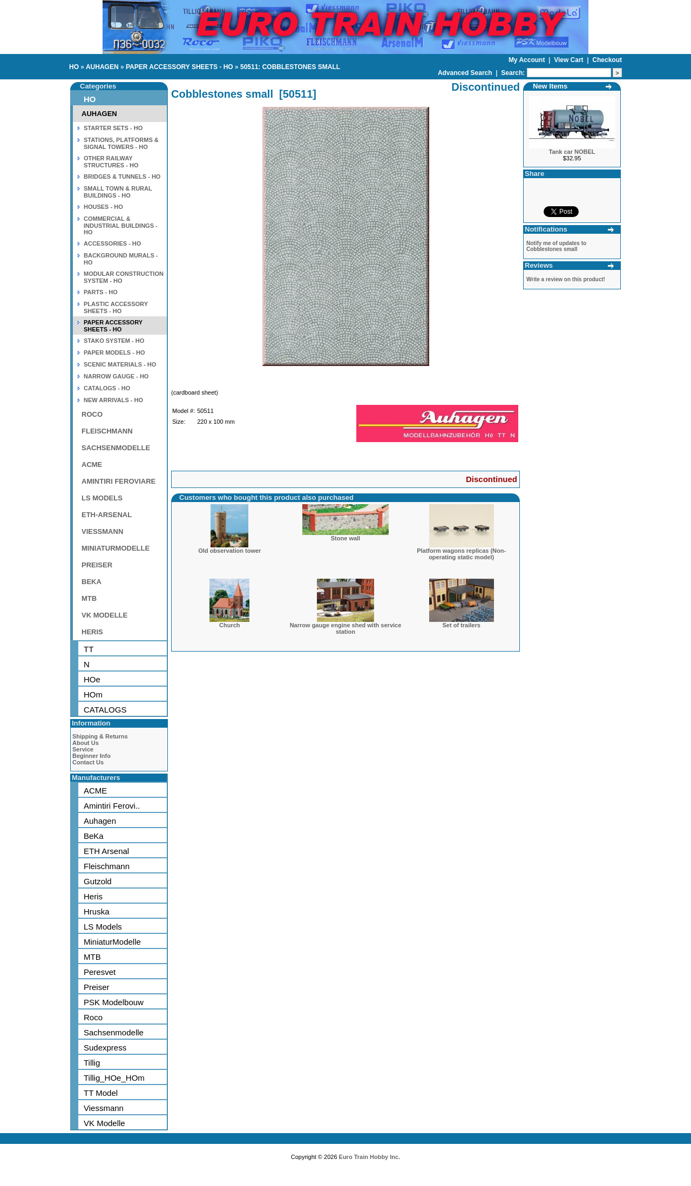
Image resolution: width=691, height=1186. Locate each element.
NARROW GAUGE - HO (116, 376)
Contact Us (88, 762)
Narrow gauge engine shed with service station (346, 628)
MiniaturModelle (112, 941)
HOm (93, 694)
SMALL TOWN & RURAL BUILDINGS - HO (118, 192)
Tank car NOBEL (572, 151)
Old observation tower (229, 550)
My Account (528, 60)
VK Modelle (104, 1123)
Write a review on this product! (565, 279)
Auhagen (100, 820)
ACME (92, 464)
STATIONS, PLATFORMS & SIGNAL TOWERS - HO (121, 143)
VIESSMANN (102, 531)
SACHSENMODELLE (116, 448)
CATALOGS (105, 709)
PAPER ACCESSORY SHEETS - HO (179, 67)
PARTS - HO (101, 292)
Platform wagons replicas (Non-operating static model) (461, 553)
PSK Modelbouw (114, 1002)
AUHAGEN (102, 67)
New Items (550, 86)
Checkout (607, 60)
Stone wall (345, 538)
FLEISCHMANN (107, 431)
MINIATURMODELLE (116, 548)
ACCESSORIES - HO (112, 243)
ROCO (92, 414)
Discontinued (491, 479)
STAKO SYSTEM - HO (114, 340)
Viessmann (104, 1108)
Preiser (97, 987)
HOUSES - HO (103, 207)
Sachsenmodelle (114, 1032)
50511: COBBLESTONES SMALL (290, 67)
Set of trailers (461, 625)
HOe (92, 679)
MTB (89, 598)
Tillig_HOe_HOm (114, 1077)
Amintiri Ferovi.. (112, 805)
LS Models (103, 926)
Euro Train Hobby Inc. (370, 1157)
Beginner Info (91, 756)
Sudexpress (105, 1047)
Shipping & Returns (100, 736)
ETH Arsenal (106, 851)
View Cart (569, 60)
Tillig (92, 1062)
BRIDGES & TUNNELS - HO (122, 176)
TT (88, 649)
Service (82, 749)
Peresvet (100, 972)
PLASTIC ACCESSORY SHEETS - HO (116, 307)
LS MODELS (102, 498)
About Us (85, 743)
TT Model (101, 1092)
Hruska (97, 911)
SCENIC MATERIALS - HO (120, 364)
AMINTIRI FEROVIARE (118, 481)
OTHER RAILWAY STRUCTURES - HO (111, 161)
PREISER (97, 565)
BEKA (91, 582)
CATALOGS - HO (107, 388)
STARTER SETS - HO (113, 128)
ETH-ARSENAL (107, 515)
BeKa (94, 836)
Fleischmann (107, 866)
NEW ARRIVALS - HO (113, 400)
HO (74, 67)
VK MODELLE (104, 615)
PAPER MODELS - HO (114, 352)
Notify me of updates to (556, 246)
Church (229, 625)
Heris (93, 896)
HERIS (92, 632)
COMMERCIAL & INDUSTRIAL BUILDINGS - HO (121, 225)
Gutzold (98, 881)
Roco (93, 1017)
